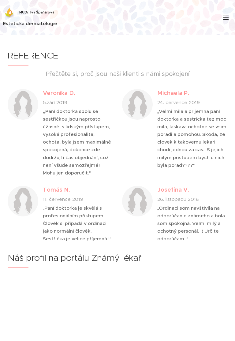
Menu (226, 17)
